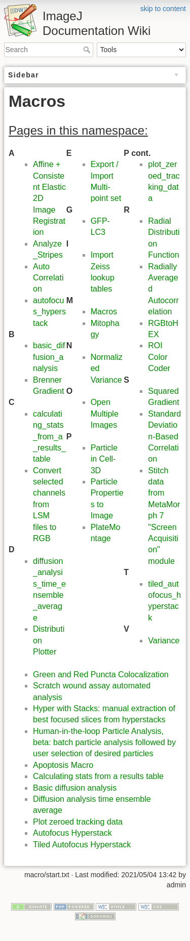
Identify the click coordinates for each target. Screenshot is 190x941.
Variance (163, 640)
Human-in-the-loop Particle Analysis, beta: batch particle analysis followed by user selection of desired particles (104, 742)
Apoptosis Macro (63, 765)
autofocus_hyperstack (49, 312)
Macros (104, 311)
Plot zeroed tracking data (78, 821)
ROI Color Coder (159, 357)
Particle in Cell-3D (104, 459)
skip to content (163, 9)
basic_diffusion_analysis (49, 357)
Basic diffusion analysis (75, 788)
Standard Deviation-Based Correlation (164, 437)
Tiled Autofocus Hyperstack (82, 844)
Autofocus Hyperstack (72, 833)
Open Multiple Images (105, 413)
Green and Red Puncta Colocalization (101, 674)
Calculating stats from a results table (98, 776)
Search (88, 49)
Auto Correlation (48, 278)
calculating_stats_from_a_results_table (49, 437)
